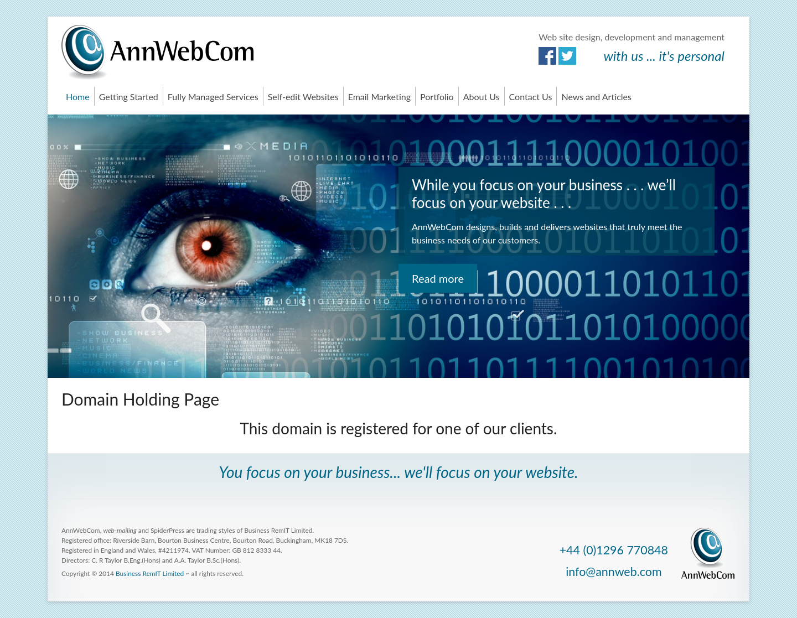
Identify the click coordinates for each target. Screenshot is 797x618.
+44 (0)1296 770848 (614, 550)
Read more (438, 278)
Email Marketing (379, 96)
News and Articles (596, 96)
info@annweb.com (613, 571)
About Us (481, 96)
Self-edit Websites (303, 96)
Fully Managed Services (213, 96)
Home (78, 96)
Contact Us (530, 96)
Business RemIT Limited (150, 573)
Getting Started (128, 96)
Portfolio (437, 96)
